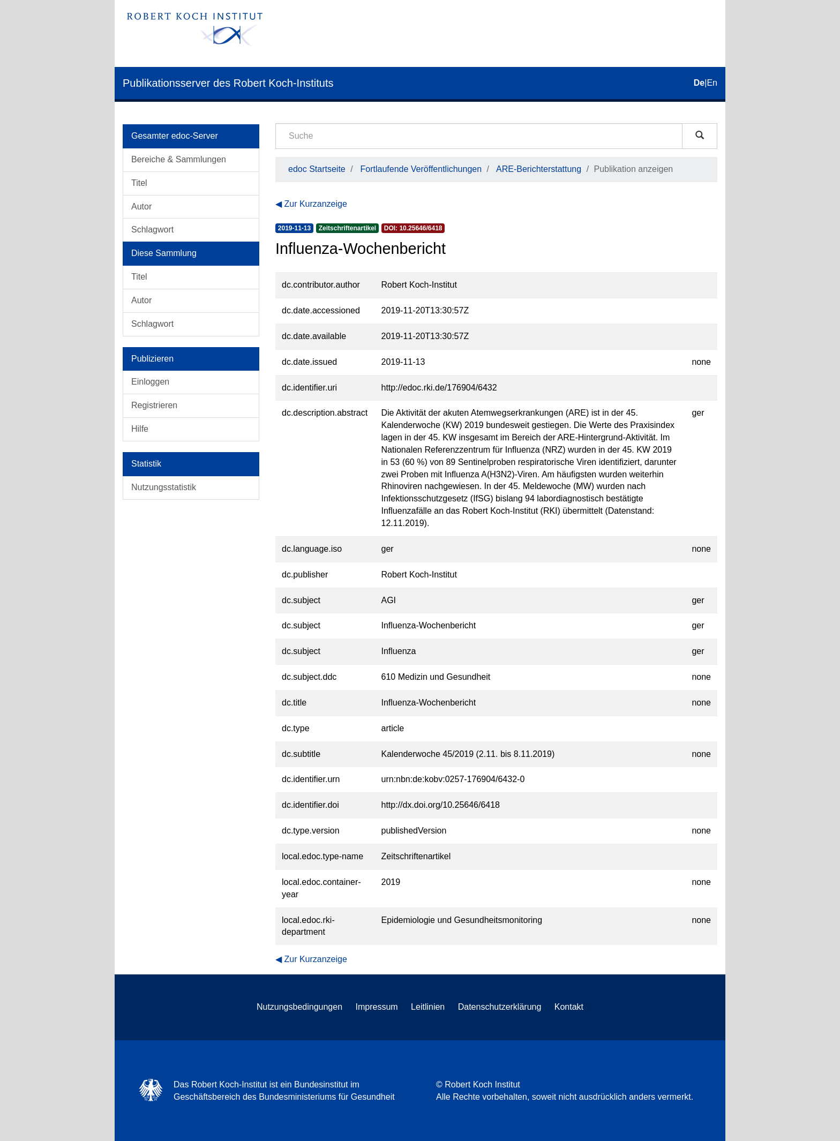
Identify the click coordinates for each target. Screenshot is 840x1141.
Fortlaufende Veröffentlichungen (421, 169)
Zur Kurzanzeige (315, 203)
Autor (141, 206)
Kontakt (568, 1006)
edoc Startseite (317, 169)
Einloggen (150, 381)
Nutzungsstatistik (163, 487)
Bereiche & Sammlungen (178, 159)
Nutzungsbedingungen (299, 1006)
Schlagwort (152, 229)
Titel (139, 182)
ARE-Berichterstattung (538, 169)
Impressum (377, 1006)
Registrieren (154, 405)
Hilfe (139, 428)
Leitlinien (428, 1006)
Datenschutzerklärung (500, 1006)
